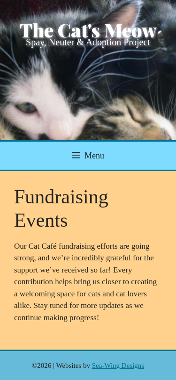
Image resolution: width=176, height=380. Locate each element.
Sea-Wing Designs (118, 365)
